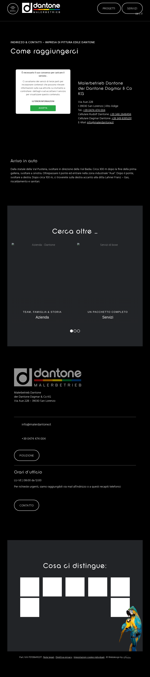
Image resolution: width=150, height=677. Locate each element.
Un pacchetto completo (108, 315)
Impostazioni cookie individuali (89, 657)
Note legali (48, 657)
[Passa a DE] (137, 22)
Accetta (43, 108)
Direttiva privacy (64, 657)
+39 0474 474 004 (94, 110)
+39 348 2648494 (120, 114)
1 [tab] (71, 330)
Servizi (132, 13)
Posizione (26, 455)
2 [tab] (75, 330)
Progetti (109, 13)
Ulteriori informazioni (43, 101)
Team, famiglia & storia (42, 315)
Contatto (26, 505)
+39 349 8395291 (122, 118)
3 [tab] (78, 330)
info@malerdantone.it (100, 122)
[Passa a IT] (142, 22)
